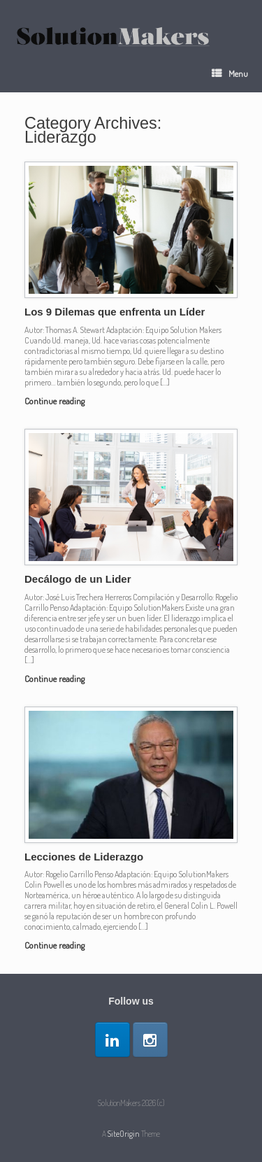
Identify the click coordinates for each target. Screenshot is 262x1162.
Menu (230, 73)
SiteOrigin (124, 1133)
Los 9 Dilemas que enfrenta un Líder (114, 312)
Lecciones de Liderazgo (83, 857)
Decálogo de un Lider (77, 579)
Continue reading (58, 400)
